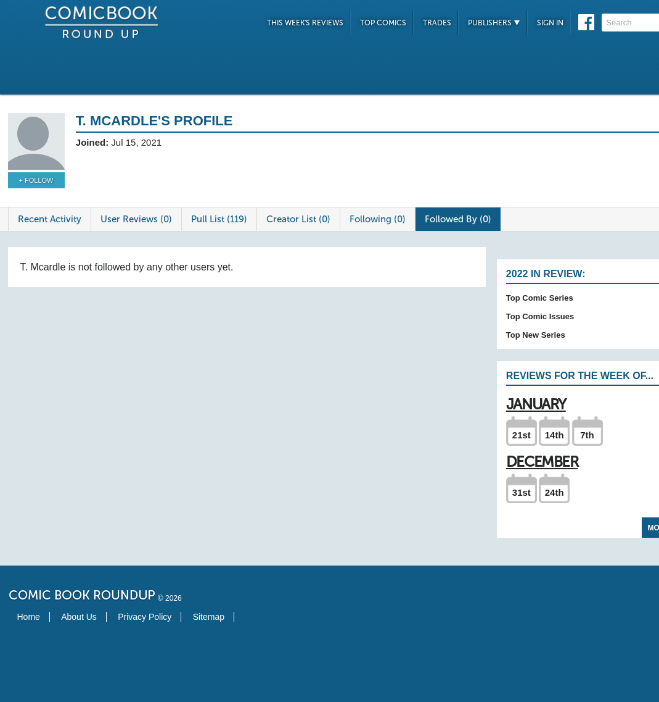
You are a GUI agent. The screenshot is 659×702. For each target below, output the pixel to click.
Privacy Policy (144, 617)
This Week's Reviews (305, 23)
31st (521, 492)
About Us (79, 617)
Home (28, 617)
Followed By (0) (458, 219)
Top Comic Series (539, 298)
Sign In (550, 23)
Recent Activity (49, 219)
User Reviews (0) (136, 219)
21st (521, 435)
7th (587, 435)
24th (554, 492)
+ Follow (36, 180)
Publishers (494, 23)
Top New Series (535, 335)
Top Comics (383, 23)
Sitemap (208, 617)
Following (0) (378, 219)
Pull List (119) (219, 219)
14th (554, 435)
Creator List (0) (298, 219)
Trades (437, 23)
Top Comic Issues (540, 316)
